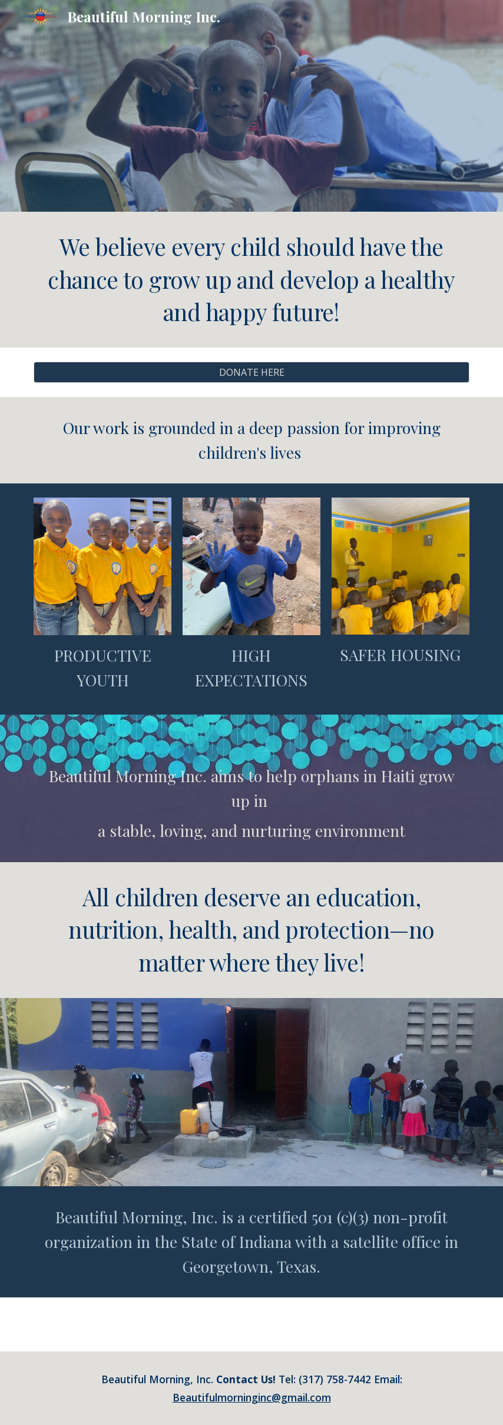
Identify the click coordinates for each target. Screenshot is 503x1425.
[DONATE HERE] (251, 372)
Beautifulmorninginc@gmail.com (252, 1397)
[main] (251, 279)
